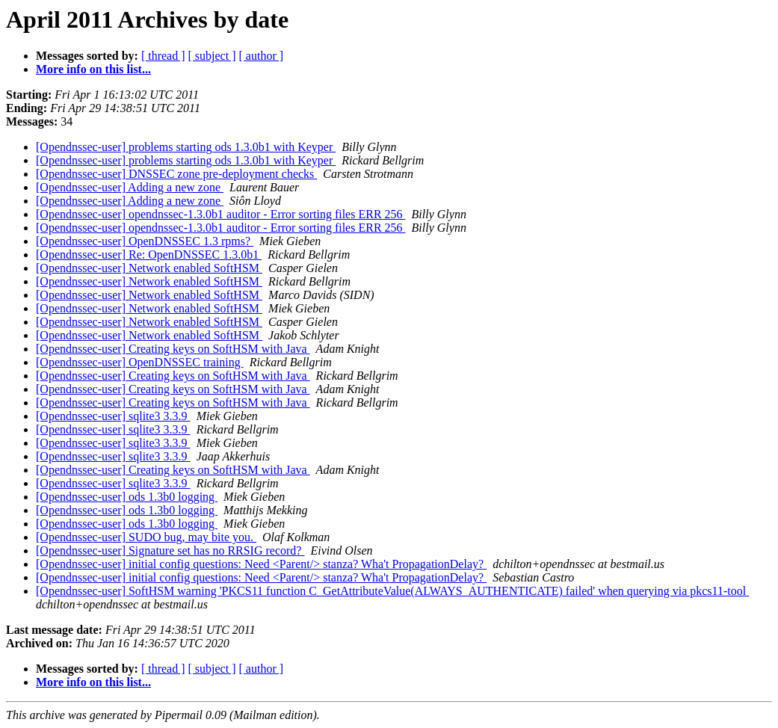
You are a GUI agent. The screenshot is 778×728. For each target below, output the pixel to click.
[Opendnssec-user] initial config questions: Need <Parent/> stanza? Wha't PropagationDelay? (261, 564)
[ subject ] (212, 55)
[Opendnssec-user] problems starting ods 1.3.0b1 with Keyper (186, 147)
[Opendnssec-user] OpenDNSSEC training (140, 362)
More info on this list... (93, 69)
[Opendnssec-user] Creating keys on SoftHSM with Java (173, 348)
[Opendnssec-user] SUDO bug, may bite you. (146, 537)
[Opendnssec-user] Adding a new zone (129, 187)
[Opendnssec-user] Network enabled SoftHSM (149, 268)
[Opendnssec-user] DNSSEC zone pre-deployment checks (176, 173)
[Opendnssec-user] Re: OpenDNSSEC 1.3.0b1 (149, 254)
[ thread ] (163, 55)
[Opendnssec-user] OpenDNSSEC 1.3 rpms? (144, 241)
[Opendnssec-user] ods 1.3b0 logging (126, 496)
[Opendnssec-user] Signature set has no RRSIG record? (170, 550)
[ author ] (261, 55)
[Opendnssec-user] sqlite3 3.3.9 (113, 416)
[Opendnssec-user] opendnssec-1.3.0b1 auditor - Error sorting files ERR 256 (221, 214)
